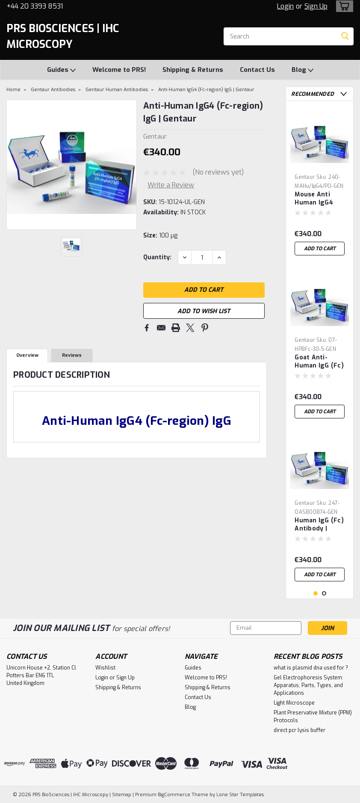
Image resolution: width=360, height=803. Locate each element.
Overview (27, 356)
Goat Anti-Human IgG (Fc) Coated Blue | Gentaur (319, 361)
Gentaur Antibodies (53, 89)
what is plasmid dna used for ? (311, 667)
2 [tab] (324, 593)
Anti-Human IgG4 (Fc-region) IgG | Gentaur (206, 89)
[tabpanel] (319, 183)
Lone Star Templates (240, 794)
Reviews (72, 356)
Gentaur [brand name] (305, 177)
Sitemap (121, 794)
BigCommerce (174, 794)
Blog (302, 70)
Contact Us (257, 69)
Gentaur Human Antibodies (117, 89)
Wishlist (105, 667)
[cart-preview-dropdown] (343, 6)
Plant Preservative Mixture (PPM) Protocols (313, 716)
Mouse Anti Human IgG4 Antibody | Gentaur (314, 198)
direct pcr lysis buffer (299, 730)
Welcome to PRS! (119, 69)
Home (13, 89)
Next (343, 94)
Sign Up (316, 6)
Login (285, 6)
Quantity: (157, 257)
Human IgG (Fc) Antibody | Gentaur (319, 524)
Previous (335, 94)
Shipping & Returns (192, 69)
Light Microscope (294, 702)
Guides (61, 70)
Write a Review (171, 185)
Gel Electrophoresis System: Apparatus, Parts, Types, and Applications (308, 685)
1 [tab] (315, 593)
